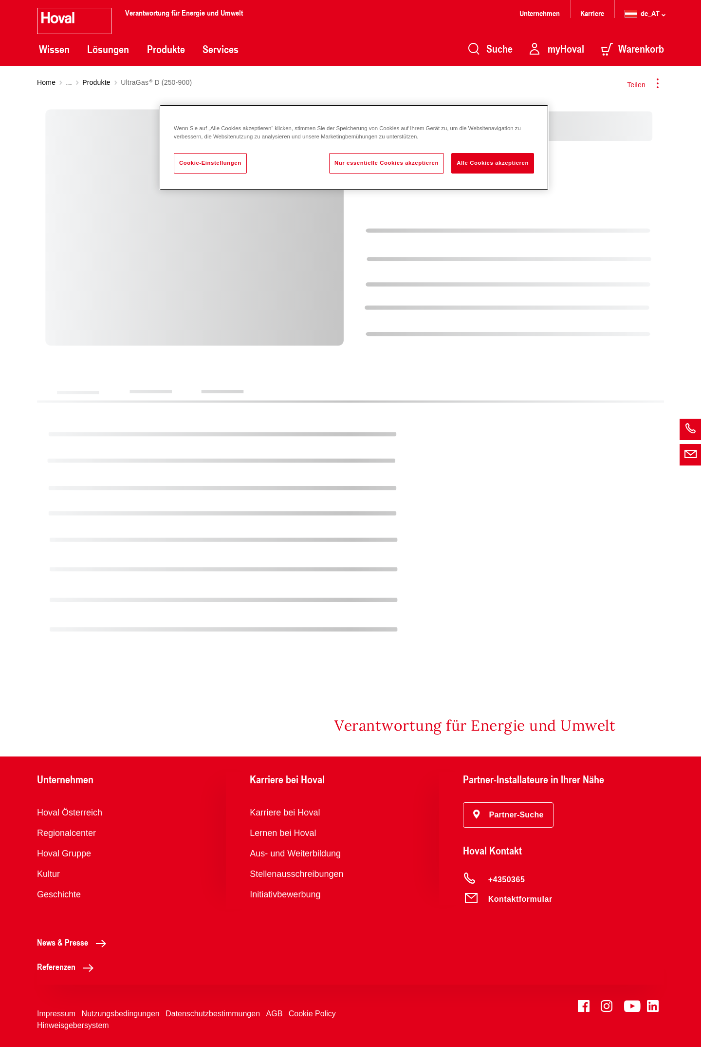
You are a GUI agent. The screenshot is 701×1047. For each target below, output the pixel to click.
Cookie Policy (312, 1013)
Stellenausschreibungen (296, 874)
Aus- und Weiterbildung (295, 853)
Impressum (56, 1013)
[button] (508, 815)
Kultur (48, 874)
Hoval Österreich (69, 812)
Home (46, 82)
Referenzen (68, 966)
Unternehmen (539, 13)
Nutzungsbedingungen (121, 1013)
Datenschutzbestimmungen (213, 1013)
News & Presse (74, 942)
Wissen (54, 49)
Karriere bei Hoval (285, 812)
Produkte (166, 49)
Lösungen (108, 49)
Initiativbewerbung (285, 894)
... (69, 82)
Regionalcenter (66, 833)
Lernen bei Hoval (283, 833)
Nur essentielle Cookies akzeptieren (386, 163)
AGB (274, 1013)
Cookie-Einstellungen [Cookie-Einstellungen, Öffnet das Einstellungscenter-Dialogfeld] (210, 163)
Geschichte (59, 894)
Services (221, 49)
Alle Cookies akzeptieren (493, 163)
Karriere (592, 13)
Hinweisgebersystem (73, 1025)
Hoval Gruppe (64, 853)
